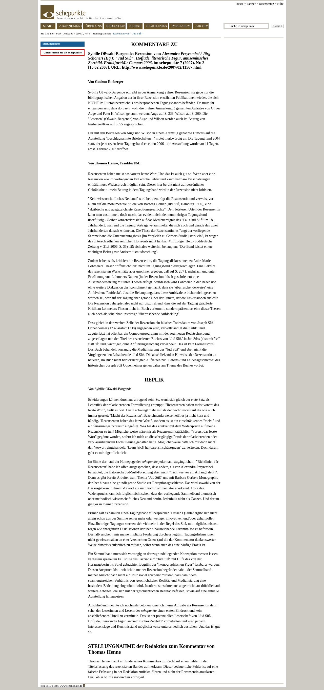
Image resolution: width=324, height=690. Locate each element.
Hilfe (280, 4)
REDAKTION (116, 26)
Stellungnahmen (102, 33)
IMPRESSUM (181, 26)
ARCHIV (201, 26)
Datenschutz (266, 4)
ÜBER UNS (94, 26)
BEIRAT (135, 26)
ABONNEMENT (70, 26)
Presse (240, 4)
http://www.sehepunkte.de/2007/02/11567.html (161, 67)
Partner (251, 4)
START (48, 26)
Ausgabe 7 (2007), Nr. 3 (76, 33)
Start (58, 33)
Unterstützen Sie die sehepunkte (63, 52)
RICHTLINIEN (156, 26)
